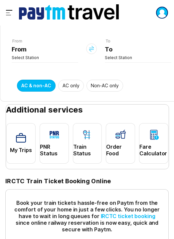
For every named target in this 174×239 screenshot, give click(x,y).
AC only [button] (71, 85)
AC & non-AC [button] (36, 85)
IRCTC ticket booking (128, 216)
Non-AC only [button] (105, 85)
